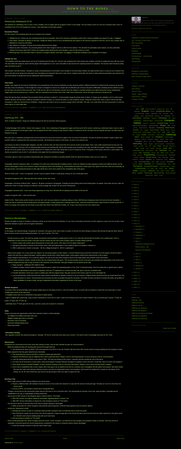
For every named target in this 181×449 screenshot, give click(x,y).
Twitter (152, 168)
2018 (135, 205)
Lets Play (141, 146)
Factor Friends (136, 48)
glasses (143, 137)
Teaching (147, 164)
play (158, 152)
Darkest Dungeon (154, 125)
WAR (157, 170)
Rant (159, 157)
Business (157, 116)
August (137, 238)
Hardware (159, 137)
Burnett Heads (149, 116)
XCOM (161, 175)
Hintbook (144, 139)
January (138, 268)
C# (162, 116)
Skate (135, 161)
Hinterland (150, 139)
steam (141, 164)
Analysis (145, 111)
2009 (135, 278)
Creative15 (152, 123)
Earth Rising (136, 89)
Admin (167, 109)
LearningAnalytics (170, 143)
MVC (44, 107)
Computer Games (48, 210)
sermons (172, 159)
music (165, 148)
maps (154, 146)
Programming (60, 107)
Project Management (162, 155)
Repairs (172, 157)
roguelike (148, 159)
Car (173, 116)
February (138, 265)
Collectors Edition (148, 120)
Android (152, 111)
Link (146, 146)
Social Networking (144, 162)
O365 (169, 150)
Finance (173, 130)
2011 (135, 272)
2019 (135, 202)
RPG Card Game (137, 43)
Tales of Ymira (136, 91)
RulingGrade (159, 159)
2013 (135, 220)
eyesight (146, 130)
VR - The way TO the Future (141, 40)
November (139, 229)
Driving (135, 127)
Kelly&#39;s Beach (162, 141)
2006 (135, 287)
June (137, 253)
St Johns (162, 161)
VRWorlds (151, 171)
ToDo (169, 164)
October (138, 232)
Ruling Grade (136, 61)
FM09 (168, 132)
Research (135, 159)
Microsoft (165, 146)
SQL (157, 162)
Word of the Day (159, 173)
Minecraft (172, 146)
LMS (150, 146)
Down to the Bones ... (90, 8)
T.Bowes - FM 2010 (138, 86)
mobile (142, 148)
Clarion (174, 118)
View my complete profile (142, 28)
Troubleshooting (140, 168)
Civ (169, 118)
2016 (135, 211)
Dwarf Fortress (143, 127)
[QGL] (137, 109)
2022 (135, 196)
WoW (156, 175)
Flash (159, 132)
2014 (135, 217)
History (156, 139)
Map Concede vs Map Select (141, 76)
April (137, 259)
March (137, 262)
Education (152, 128)
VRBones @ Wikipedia (139, 316)
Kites (171, 141)
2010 (135, 275)
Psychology (172, 155)
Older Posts (120, 438)
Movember (158, 148)
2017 (135, 208)
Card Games (136, 118)
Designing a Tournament (140, 71)
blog (171, 113)
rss (154, 159)
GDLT (137, 137)
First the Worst (147, 132)
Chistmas (154, 118)
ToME (173, 164)
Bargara (148, 113)
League (150, 143)
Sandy (165, 159)
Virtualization (143, 170)
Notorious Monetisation (15, 218)
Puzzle (136, 157)
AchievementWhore (151, 109)
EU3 (141, 130)
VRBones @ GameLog (139, 318)
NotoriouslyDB (136, 53)
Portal (134, 155)
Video (165, 168)
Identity (172, 139)
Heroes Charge (169, 137)
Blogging (136, 116)
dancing (172, 123)
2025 (135, 187)
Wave (173, 170)
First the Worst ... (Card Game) (142, 56)
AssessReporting (139, 113)
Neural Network (150, 150)
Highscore (137, 139)
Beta (160, 113)
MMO (137, 148)
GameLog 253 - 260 (14, 118)
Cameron (167, 116)
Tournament (137, 166)
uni (156, 168)
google (148, 137)
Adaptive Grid (160, 109)
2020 (135, 199)
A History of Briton (138, 99)
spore (153, 161)
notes (156, 150)
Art (173, 111)
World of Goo (149, 175)
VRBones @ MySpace (139, 310)
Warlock (168, 170)
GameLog (59, 210)
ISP (154, 141)
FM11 (173, 132)
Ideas (167, 139)
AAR (142, 109)
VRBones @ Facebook (139, 308)
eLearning (160, 128)
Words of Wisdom (171, 173)
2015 (135, 214)
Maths (159, 146)
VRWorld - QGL (137, 300)
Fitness (154, 132)
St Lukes (170, 162)
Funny (144, 135)
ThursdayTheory (161, 164)
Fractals (138, 134)
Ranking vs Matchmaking (140, 74)
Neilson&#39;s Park (138, 150)
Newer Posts (9, 438)
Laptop (145, 143)
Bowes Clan (136, 297)
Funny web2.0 (151, 134)
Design (45, 431)
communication (158, 120)
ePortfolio (136, 130)
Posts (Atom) (18, 442)
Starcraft (135, 164)
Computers (145, 123)
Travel (173, 166)
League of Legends (159, 143)
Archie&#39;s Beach (163, 111)
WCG (134, 173)
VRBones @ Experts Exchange (142, 313)
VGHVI (161, 168)
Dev (168, 125)
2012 (135, 223)
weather (140, 173)
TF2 (153, 164)
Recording (165, 157)
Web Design (148, 173)
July (136, 241)
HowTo (162, 139)
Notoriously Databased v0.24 (18, 21)
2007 (135, 284)
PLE (162, 153)
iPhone (145, 141)
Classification (137, 120)
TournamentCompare (151, 166)
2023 (135, 193)
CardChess (146, 118)
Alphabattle (137, 111)
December (139, 226)
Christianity (162, 118)
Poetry (167, 152)
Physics (153, 152)
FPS (133, 134)
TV (148, 168)
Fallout (162, 130)
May (137, 256)
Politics (172, 152)
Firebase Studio (137, 132)
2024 (135, 190)
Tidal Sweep (136, 59)
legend (135, 146)
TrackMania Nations (165, 166)
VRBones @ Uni (137, 305)
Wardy (162, 170)
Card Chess (136, 46)
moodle (152, 148)
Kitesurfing (137, 144)
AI (171, 109)
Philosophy (146, 153)
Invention (138, 141)
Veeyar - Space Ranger (139, 94)
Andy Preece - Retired (139, 97)
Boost (142, 116)
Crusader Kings (162, 123)
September (139, 235)
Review (142, 159)
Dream (173, 125)
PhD (140, 153)
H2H (153, 137)
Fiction (167, 130)
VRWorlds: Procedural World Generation (145, 38)
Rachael (142, 157)
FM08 (163, 132)
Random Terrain (151, 157)
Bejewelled (154, 113)
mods (147, 148)
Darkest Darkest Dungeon (140, 125)
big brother (166, 113)
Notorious (51, 107)
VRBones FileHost (138, 303)
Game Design (160, 134)
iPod (150, 141)
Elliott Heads (170, 128)
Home (65, 438)
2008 (135, 281)
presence (139, 155)
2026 (135, 184)
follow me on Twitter (169, 328)
